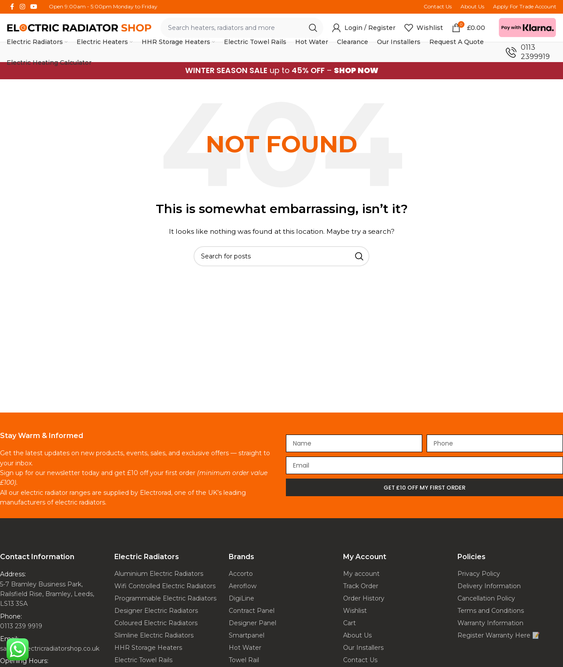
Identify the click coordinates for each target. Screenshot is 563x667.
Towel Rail (244, 660)
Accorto (241, 574)
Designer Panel (252, 623)
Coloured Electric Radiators (155, 623)
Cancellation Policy (486, 598)
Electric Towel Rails (143, 660)
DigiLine (241, 598)
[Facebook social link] (12, 7)
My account (361, 574)
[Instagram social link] (22, 7)
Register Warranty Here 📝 (498, 635)
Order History (363, 598)
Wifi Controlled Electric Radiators (165, 586)
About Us (357, 635)
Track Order (360, 586)
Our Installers (363, 648)
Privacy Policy (478, 574)
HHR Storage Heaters (148, 648)
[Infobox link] (531, 52)
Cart (349, 623)
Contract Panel (251, 611)
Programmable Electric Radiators (165, 598)
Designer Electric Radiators (156, 611)
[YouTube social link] (34, 7)
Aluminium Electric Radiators (158, 574)
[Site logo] (79, 27)
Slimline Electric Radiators (154, 635)
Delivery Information (489, 586)
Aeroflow (242, 586)
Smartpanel (246, 635)
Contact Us (360, 660)
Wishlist (355, 611)
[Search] (281, 256)
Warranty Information (490, 623)
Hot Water (245, 648)
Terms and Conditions (490, 611)
